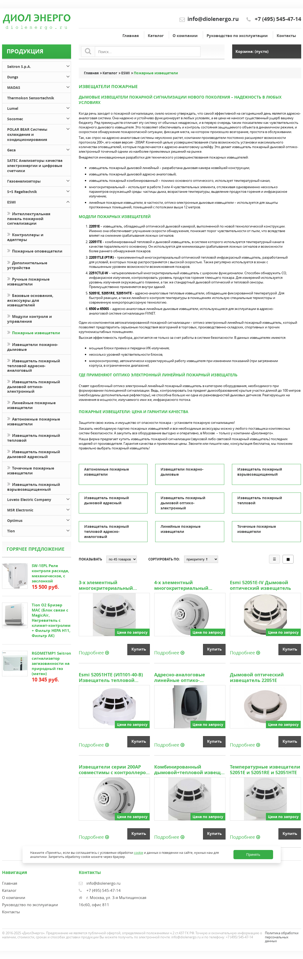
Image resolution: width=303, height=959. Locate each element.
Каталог (156, 35)
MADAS (39, 86)
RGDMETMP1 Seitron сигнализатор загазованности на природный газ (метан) (51, 663)
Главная (130, 35)
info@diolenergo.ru (213, 19)
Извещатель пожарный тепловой (33, 437)
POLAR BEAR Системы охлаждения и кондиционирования (39, 133)
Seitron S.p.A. (39, 66)
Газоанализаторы (39, 180)
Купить (138, 649)
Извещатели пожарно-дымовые (32, 346)
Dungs (39, 76)
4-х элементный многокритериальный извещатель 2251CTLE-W (183, 585)
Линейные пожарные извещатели (31, 404)
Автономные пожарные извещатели (33, 421)
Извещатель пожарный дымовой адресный (33, 453)
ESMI (39, 201)
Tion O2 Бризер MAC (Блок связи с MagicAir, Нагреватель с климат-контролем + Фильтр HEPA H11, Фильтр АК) (51, 620)
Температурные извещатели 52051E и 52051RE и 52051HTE (265, 769)
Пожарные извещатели (33, 332)
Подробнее (94, 652)
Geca (39, 149)
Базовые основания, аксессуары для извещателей (30, 300)
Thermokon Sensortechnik (30, 97)
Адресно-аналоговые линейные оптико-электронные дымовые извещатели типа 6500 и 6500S (184, 677)
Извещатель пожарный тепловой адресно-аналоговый (33, 365)
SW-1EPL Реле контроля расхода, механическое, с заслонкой (50, 573)
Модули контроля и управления (29, 318)
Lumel (39, 107)
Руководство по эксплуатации (237, 35)
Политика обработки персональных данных (281, 937)
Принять (253, 855)
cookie (138, 852)
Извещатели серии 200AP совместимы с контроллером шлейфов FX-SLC (114, 769)
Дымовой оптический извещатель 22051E (257, 677)
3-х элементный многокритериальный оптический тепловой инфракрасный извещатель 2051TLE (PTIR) (113, 585)
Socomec (39, 118)
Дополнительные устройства (27, 264)
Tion (39, 530)
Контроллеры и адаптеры (25, 236)
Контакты (286, 35)
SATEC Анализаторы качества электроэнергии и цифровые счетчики (34, 165)
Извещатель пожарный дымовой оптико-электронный (33, 386)
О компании (185, 35)
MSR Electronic (39, 509)
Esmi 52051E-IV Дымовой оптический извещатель (260, 585)
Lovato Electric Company (39, 499)
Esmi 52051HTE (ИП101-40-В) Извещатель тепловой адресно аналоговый (111, 677)
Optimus (39, 520)
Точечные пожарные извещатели (30, 470)
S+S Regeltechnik (39, 191)
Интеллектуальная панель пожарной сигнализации (28, 218)
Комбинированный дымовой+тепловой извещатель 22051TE (189, 769)
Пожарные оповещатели (34, 250)
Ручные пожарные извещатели (28, 281)
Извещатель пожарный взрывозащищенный (33, 486)
